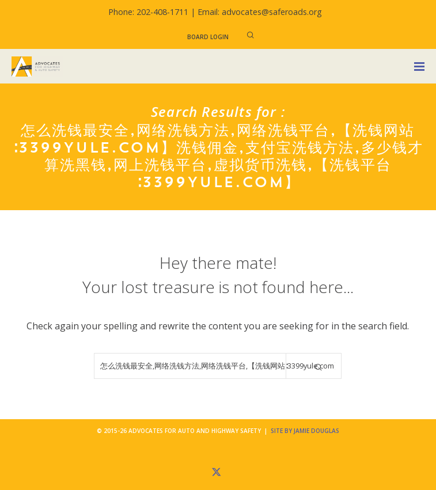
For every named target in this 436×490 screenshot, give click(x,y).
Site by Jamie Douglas (305, 431)
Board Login (208, 37)
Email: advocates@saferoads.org (260, 11)
